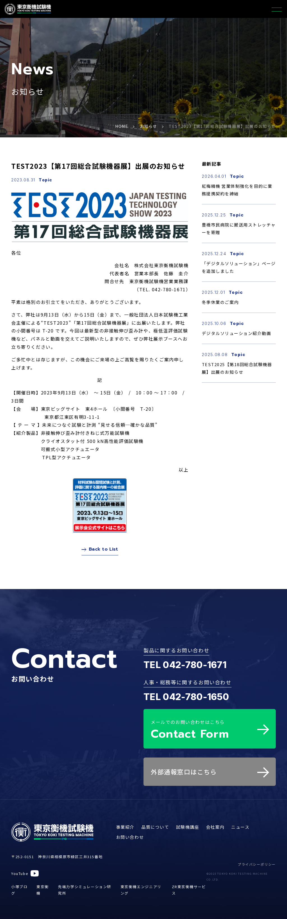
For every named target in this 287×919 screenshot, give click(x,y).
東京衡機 (42, 890)
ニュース (240, 827)
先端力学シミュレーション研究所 (84, 890)
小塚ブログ (19, 890)
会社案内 (215, 827)
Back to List (100, 550)
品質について (155, 827)
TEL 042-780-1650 (186, 699)
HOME (121, 126)
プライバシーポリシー (257, 864)
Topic (45, 179)
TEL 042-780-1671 (185, 667)
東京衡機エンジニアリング (141, 890)
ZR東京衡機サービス (189, 890)
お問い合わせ (130, 837)
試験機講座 (187, 827)
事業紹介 (125, 827)
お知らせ (148, 126)
